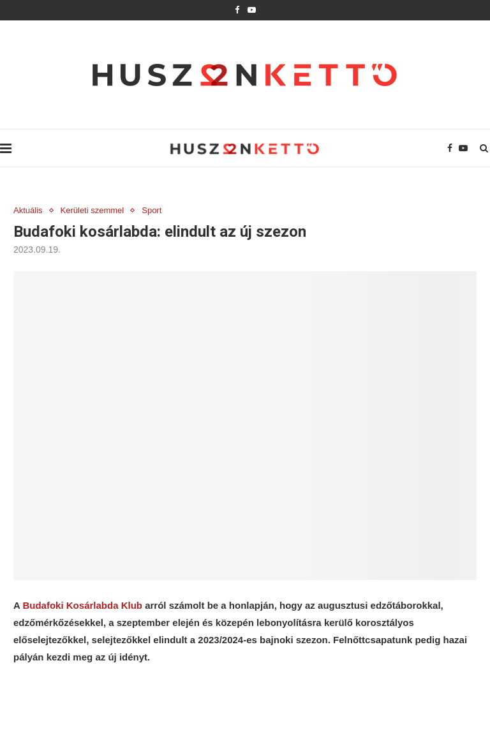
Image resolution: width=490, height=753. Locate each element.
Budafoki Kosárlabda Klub (82, 605)
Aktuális (28, 210)
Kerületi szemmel (92, 210)
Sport (151, 210)
